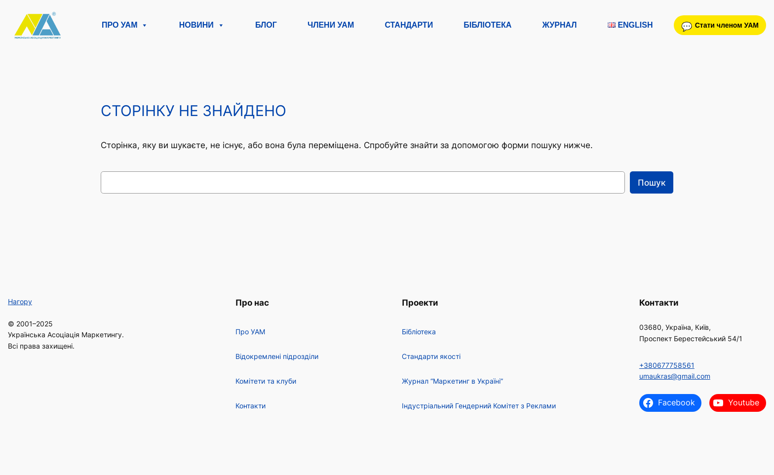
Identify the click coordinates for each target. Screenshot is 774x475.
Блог (266, 25)
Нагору (20, 301)
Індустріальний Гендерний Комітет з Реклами (479, 405)
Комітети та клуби (265, 381)
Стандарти (409, 25)
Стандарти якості (431, 356)
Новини (202, 25)
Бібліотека (487, 25)
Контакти (250, 405)
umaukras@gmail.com (674, 376)
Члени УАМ (331, 25)
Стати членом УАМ (727, 25)
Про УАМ (125, 25)
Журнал (559, 25)
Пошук (651, 183)
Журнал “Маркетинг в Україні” (452, 381)
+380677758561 (667, 365)
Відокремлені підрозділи (276, 356)
